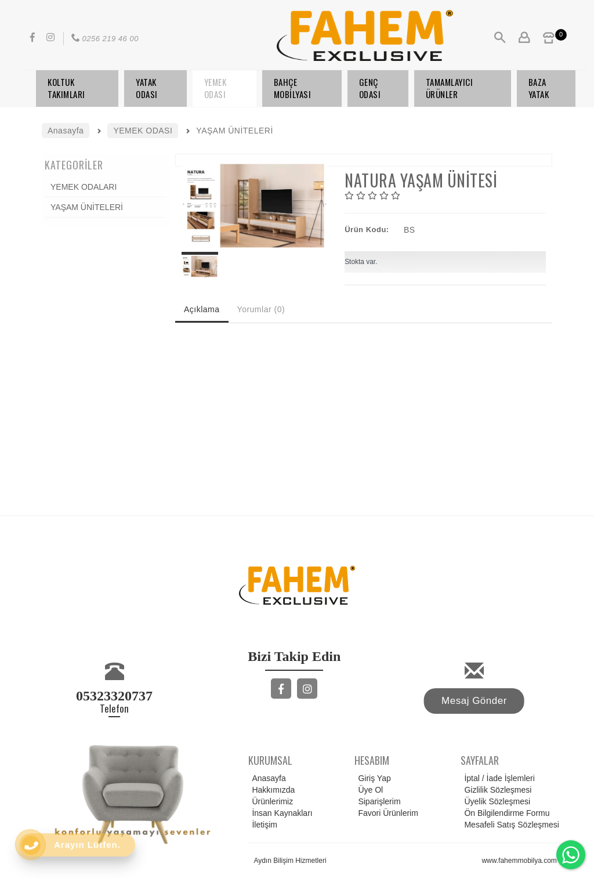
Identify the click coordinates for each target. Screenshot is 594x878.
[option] (255, 205)
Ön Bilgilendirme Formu (505, 813)
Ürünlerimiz (270, 801)
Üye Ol (368, 789)
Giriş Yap (372, 778)
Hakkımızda (271, 789)
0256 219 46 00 (104, 38)
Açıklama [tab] (202, 309)
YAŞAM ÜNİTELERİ (86, 207)
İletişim (262, 824)
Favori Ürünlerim (386, 813)
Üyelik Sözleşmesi (495, 801)
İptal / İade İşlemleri (497, 778)
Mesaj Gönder (474, 700)
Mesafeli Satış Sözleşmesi (510, 824)
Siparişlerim (377, 801)
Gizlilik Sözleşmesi (496, 789)
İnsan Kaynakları (280, 813)
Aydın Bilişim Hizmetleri (289, 861)
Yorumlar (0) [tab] (261, 309)
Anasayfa (266, 778)
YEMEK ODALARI (83, 187)
